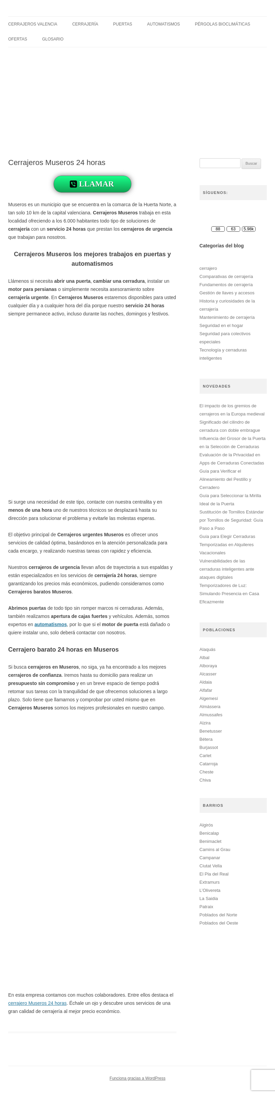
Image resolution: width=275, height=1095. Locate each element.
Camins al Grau (215, 849)
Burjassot (209, 747)
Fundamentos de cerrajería (226, 284)
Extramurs (210, 882)
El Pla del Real (214, 874)
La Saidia (209, 898)
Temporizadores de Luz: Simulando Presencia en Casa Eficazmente (229, 593)
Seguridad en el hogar (221, 325)
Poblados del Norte (218, 914)
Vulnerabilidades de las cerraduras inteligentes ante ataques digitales (227, 569)
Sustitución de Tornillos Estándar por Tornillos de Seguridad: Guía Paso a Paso (232, 520)
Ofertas (17, 39)
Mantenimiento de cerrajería (227, 317)
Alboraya (208, 665)
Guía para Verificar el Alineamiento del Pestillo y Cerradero (225, 479)
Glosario (52, 39)
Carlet (206, 755)
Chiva (205, 780)
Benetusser (211, 731)
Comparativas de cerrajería (226, 276)
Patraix (206, 906)
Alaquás (208, 649)
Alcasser (208, 673)
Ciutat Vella (211, 865)
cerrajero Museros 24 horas (37, 1003)
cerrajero (208, 268)
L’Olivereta (210, 890)
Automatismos (163, 24)
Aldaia (206, 682)
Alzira (205, 722)
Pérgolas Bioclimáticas (222, 24)
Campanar (210, 857)
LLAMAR (96, 184)
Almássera (210, 706)
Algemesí (209, 698)
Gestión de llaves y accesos (227, 292)
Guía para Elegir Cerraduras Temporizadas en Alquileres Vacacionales (227, 544)
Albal (204, 657)
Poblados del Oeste (219, 923)
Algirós (206, 825)
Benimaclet (210, 841)
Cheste (207, 771)
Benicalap (209, 833)
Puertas (122, 24)
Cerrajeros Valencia (32, 24)
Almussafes (211, 714)
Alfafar (206, 690)
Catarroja (209, 763)
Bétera (206, 739)
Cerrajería (85, 24)
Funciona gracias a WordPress (137, 1078)
